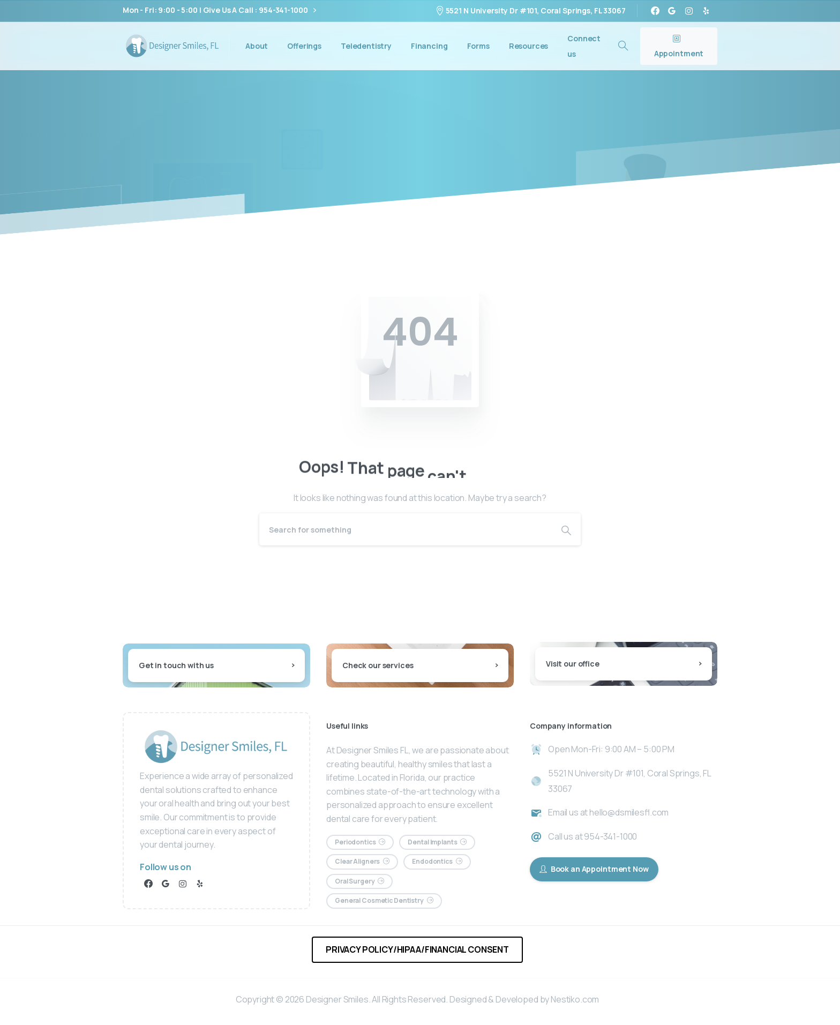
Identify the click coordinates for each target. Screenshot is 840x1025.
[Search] (405, 529)
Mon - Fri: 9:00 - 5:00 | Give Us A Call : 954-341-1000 (219, 10)
